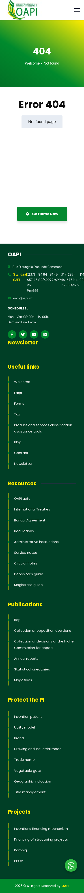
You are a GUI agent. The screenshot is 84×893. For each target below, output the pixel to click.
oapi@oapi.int (23, 298)
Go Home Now (42, 213)
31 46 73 (63, 280)
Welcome (32, 63)
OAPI (65, 886)
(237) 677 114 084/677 (73, 280)
